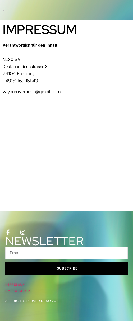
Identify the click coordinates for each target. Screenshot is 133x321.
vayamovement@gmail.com (32, 91)
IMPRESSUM (15, 284)
